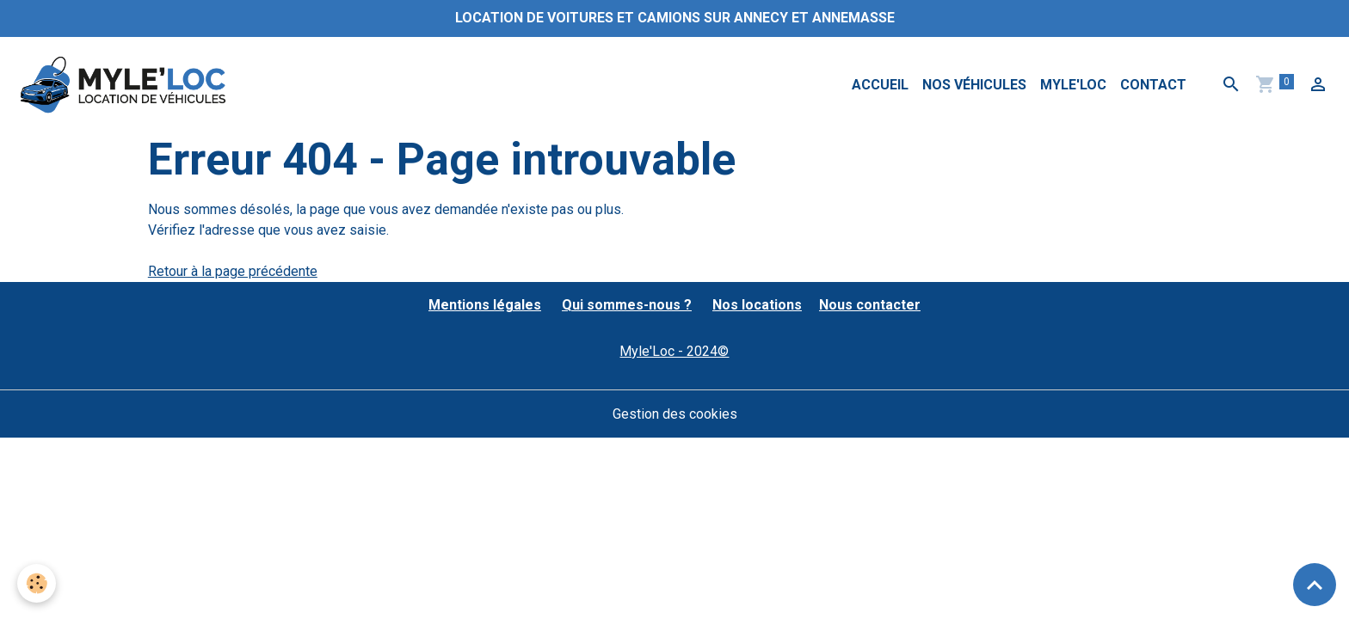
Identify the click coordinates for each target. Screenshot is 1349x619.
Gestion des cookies (675, 414)
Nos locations (757, 305)
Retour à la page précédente (232, 271)
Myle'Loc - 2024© (674, 351)
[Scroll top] (1314, 584)
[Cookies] (36, 583)
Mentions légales (484, 305)
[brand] (126, 85)
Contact (1153, 85)
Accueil (880, 85)
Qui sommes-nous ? (627, 305)
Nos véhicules (974, 85)
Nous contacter (870, 305)
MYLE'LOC (1073, 85)
